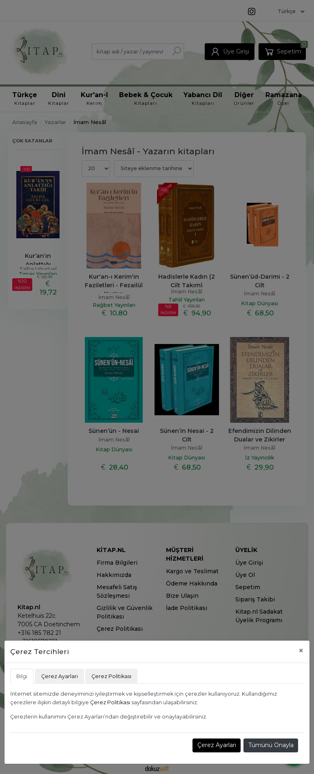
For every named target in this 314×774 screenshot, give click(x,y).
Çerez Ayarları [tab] (59, 676)
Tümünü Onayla (271, 745)
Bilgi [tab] (21, 676)
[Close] (301, 651)
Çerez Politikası (110, 702)
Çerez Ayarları (216, 745)
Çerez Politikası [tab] (111, 676)
